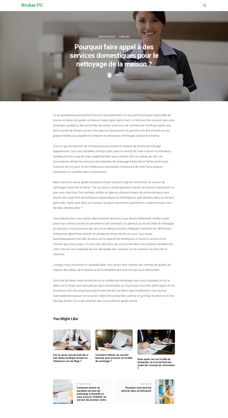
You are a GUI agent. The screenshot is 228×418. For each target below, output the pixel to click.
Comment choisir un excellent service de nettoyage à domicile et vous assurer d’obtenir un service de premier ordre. (92, 393)
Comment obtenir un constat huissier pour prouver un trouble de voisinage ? (114, 357)
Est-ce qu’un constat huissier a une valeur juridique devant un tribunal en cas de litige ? (70, 357)
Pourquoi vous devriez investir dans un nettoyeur (136, 389)
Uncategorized (106, 37)
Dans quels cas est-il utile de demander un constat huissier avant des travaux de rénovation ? (156, 364)
